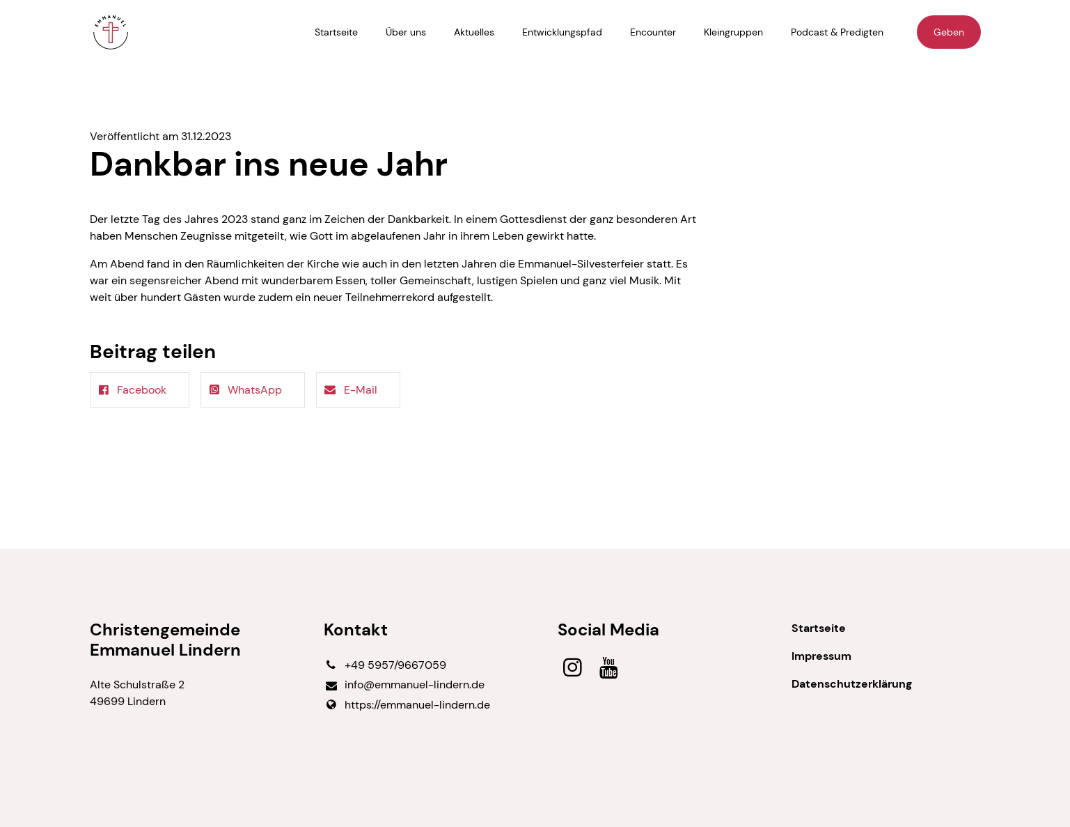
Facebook (131, 389)
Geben (949, 32)
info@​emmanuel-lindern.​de (404, 685)
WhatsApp (244, 389)
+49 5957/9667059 (385, 665)
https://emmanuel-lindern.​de (407, 705)
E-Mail (349, 389)
